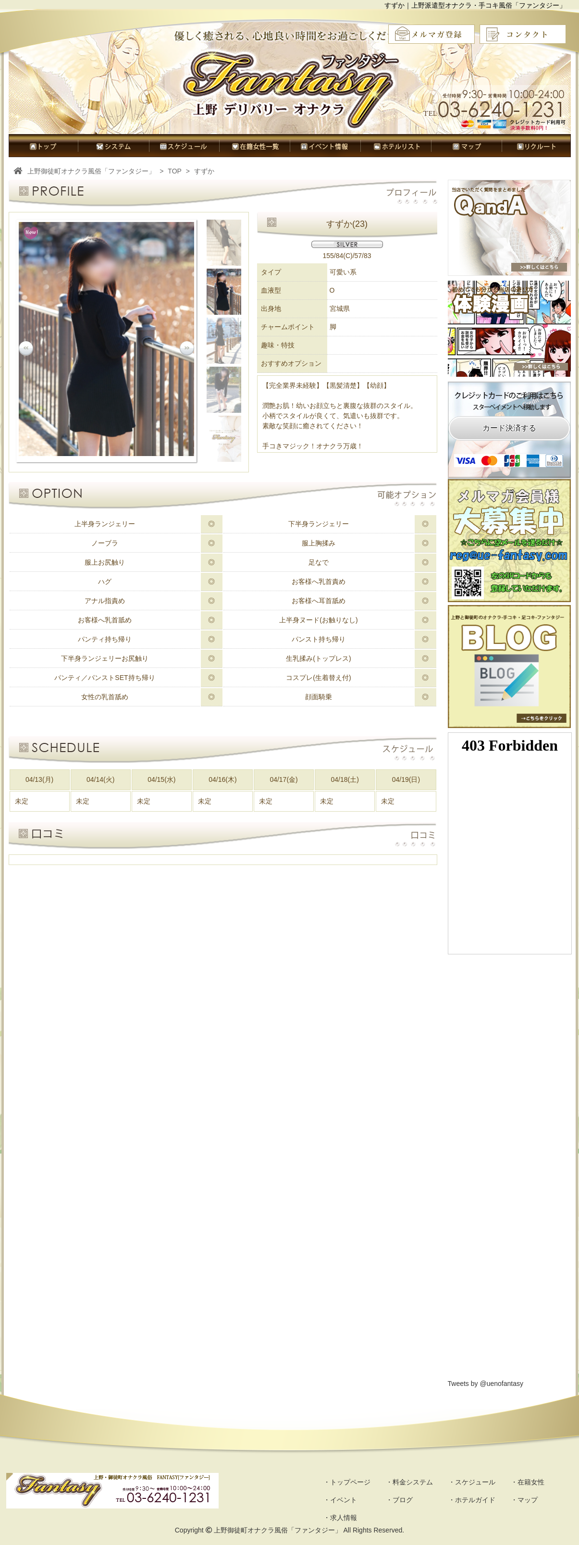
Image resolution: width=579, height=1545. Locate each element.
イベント (325, 145)
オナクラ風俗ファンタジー (291, 89)
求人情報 (536, 145)
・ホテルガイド (471, 1500)
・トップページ (346, 1482)
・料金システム (409, 1482)
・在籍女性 (527, 1482)
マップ (466, 145)
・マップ (524, 1500)
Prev (26, 348)
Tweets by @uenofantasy (485, 1383)
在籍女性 (254, 145)
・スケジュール (471, 1482)
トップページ (43, 145)
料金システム (113, 145)
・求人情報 (340, 1517)
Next (187, 348)
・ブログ (399, 1500)
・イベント (340, 1500)
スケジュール (184, 145)
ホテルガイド (395, 145)
